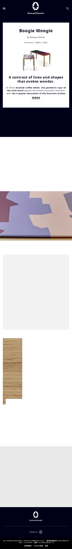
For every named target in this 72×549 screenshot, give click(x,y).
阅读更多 (36, 98)
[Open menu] (4, 8)
